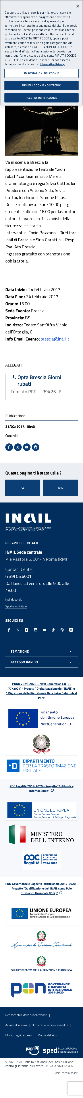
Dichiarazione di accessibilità (50, 1025)
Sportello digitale (16, 606)
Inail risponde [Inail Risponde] (13, 599)
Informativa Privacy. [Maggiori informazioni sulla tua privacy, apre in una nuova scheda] (52, 63)
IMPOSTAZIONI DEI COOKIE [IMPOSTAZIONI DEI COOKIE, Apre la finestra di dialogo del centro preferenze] (41, 72)
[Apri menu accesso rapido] (41, 662)
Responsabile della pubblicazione (26, 1014)
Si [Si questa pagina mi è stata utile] (22, 488)
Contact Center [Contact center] (19, 569)
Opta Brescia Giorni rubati (42, 380)
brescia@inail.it (55, 338)
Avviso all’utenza (16, 1025)
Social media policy (66, 1072)
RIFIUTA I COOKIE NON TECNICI (41, 84)
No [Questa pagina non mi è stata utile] (60, 488)
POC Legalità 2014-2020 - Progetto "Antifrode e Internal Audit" (41, 788)
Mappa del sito (47, 1035)
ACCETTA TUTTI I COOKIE (41, 96)
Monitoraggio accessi (19, 1035)
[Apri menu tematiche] (41, 651)
